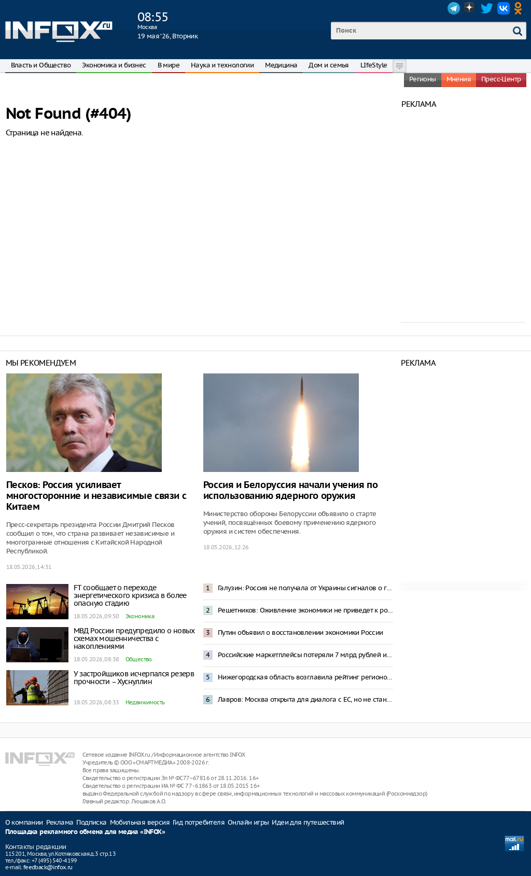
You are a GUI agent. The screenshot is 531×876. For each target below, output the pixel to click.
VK (503, 8)
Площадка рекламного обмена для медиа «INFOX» (85, 832)
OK (520, 8)
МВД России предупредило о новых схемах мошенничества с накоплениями (134, 638)
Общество (138, 659)
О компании (24, 822)
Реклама (60, 822)
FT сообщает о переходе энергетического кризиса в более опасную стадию (130, 595)
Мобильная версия (140, 822)
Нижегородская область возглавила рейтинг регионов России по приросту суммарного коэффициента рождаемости (305, 677)
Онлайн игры (248, 822)
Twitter (487, 8)
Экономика (140, 616)
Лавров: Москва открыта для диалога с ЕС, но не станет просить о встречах (305, 699)
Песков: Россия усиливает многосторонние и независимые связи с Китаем (96, 496)
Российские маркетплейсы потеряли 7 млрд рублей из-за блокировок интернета (305, 655)
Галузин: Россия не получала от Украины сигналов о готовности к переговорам (305, 588)
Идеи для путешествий (308, 822)
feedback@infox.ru (48, 867)
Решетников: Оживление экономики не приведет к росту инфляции (305, 610)
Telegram (454, 8)
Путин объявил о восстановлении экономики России (300, 632)
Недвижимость (145, 702)
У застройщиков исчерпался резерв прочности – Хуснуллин (134, 677)
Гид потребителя (199, 822)
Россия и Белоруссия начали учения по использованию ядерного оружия (290, 491)
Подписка (91, 822)
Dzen (470, 8)
